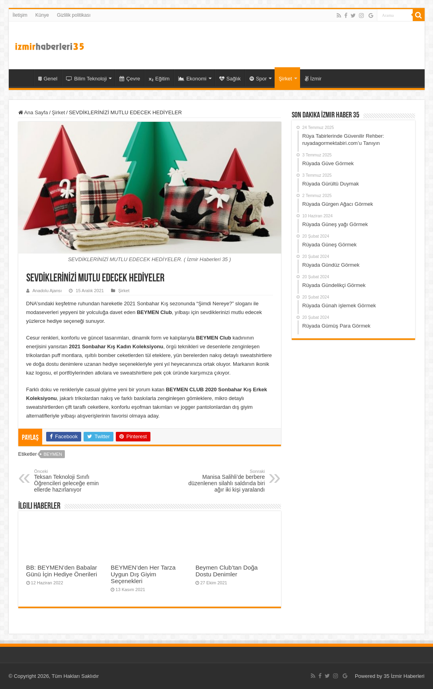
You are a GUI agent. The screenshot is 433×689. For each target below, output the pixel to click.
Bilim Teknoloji (86, 79)
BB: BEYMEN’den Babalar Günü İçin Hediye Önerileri (61, 571)
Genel (48, 79)
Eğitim (159, 79)
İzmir (313, 79)
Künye (42, 15)
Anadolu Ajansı (47, 290)
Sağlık (230, 79)
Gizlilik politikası (74, 15)
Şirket (285, 79)
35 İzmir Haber (23, 77)
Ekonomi (192, 79)
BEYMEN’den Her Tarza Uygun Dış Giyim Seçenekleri (143, 574)
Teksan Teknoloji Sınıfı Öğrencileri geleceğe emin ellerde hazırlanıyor (75, 481)
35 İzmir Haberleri (404, 676)
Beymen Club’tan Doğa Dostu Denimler (226, 571)
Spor (258, 79)
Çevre (129, 79)
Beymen (52, 454)
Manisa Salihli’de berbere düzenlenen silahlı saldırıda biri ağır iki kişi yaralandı (224, 481)
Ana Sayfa (33, 112)
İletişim (20, 15)
